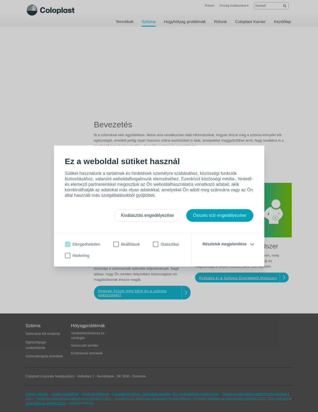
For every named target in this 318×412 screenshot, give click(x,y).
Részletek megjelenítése (224, 244)
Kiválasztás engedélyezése (147, 215)
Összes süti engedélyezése (220, 215)
